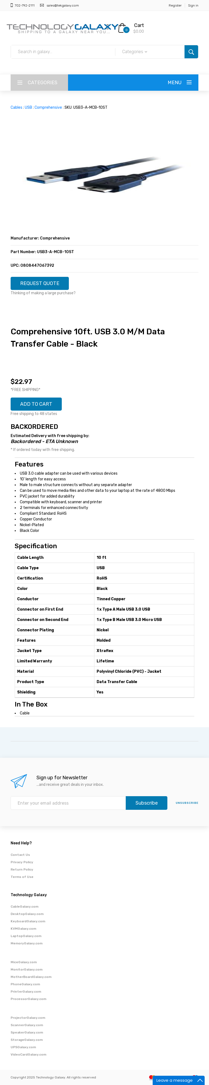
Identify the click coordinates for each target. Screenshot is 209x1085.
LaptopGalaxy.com (26, 936)
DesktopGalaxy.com (27, 914)
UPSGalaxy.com (23, 1047)
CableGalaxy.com (24, 906)
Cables (16, 107)
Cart (139, 25)
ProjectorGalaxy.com (28, 1018)
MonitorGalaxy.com (26, 969)
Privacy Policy (22, 862)
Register (175, 5)
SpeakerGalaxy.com (27, 1032)
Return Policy (22, 869)
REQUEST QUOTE (39, 283)
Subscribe (147, 803)
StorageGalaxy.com (27, 1040)
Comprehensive (48, 107)
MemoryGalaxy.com (26, 943)
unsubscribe (187, 803)
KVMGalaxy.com (23, 929)
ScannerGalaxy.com (27, 1025)
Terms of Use (22, 877)
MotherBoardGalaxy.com (31, 977)
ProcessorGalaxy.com (28, 999)
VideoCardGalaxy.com (28, 1054)
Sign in (193, 5)
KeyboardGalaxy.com (28, 921)
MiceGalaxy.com (24, 962)
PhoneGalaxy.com (25, 984)
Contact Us (20, 855)
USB (28, 107)
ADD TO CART (36, 404)
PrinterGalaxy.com (26, 991)
